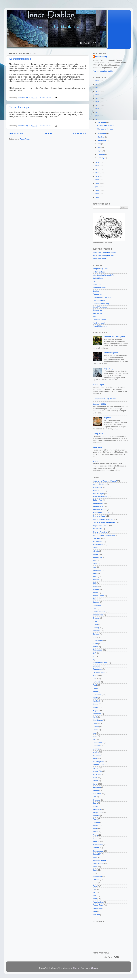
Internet (96, 727)
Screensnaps (98, 851)
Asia (94, 567)
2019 (97, 105)
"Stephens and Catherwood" (104, 535)
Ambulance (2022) (111, 353)
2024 (97, 88)
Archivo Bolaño (99, 272)
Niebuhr (96, 790)
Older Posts (80, 133)
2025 (97, 84)
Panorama (97, 809)
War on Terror (98, 905)
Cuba (95, 637)
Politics (95, 832)
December (102, 122)
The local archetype (19, 107)
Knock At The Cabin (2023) (114, 337)
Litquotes (96, 746)
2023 (97, 91)
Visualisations (98, 902)
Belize (95, 577)
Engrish (96, 291)
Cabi (94, 281)
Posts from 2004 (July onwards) (105, 252)
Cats (94, 608)
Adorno (95, 548)
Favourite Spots (99, 672)
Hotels (95, 717)
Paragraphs (97, 813)
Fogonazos (97, 294)
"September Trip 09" (101, 526)
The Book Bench (99, 320)
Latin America (98, 742)
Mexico (95, 768)
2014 (97, 162)
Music (95, 778)
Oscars (95, 806)
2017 (97, 112)
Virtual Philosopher (100, 326)
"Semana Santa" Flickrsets (103, 519)
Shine (95, 857)
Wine (95, 911)
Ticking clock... (98, 434)
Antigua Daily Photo (101, 269)
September (102, 140)
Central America (99, 612)
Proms (95, 835)
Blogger (94, 968)
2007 (97, 187)
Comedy (96, 628)
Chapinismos (98, 615)
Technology (97, 876)
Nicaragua (97, 787)
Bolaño (95, 593)
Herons (95, 704)
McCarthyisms (98, 762)
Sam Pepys (97, 313)
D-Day (95, 644)
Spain (95, 867)
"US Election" (98, 545)
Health (95, 698)
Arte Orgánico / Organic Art (103, 275)
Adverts (96, 551)
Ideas (95, 723)
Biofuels (96, 589)
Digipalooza (97, 650)
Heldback (96, 701)
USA (94, 896)
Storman (76, 968)
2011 (97, 173)
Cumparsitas (98, 640)
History (95, 707)
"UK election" (98, 542)
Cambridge (97, 605)
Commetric (97, 631)
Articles (95, 564)
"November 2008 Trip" (101, 513)
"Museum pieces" (99, 510)
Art (94, 561)
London (96, 752)
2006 (97, 190)
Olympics (96, 800)
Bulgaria (96, 602)
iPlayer (95, 730)
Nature (95, 781)
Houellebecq (98, 720)
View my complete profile (103, 71)
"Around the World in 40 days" (105, 481)
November (102, 133)
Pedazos (96, 816)
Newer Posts (16, 133)
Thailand (96, 880)
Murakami (96, 774)
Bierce (95, 586)
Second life (97, 854)
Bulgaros (107, 418)
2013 (97, 166)
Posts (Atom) (25, 139)
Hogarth (96, 711)
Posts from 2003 (99, 259)
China (95, 621)
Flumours (96, 682)
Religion (96, 841)
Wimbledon (97, 908)
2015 (97, 119)
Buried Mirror (98, 278)
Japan (95, 736)
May (99, 147)
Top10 (95, 883)
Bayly (95, 573)
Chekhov (96, 618)
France (95, 688)
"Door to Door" (98, 491)
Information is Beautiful (102, 297)
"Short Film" (97, 529)
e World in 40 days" (100, 663)
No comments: (46, 97)
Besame (96, 580)
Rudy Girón (97, 310)
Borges (95, 599)
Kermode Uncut (99, 301)
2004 (97, 197)
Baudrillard (97, 570)
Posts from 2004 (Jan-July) (103, 255)
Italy (94, 733)
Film (94, 679)
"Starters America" (100, 532)
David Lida (97, 285)
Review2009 (97, 845)
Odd (94, 797)
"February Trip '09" (100, 497)
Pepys (95, 819)
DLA (94, 653)
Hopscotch (97, 714)
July (99, 144)
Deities (95, 647)
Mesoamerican (98, 765)
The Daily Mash (99, 323)
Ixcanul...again (98, 385)
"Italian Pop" (97, 500)
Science (96, 848)
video (95, 899)
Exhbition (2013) (99, 404)
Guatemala (97, 695)
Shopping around (99, 860)
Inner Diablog (101, 57)
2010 (97, 176)
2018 (97, 109)
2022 (97, 95)
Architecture (97, 557)
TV (94, 889)
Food (95, 685)
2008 (97, 183)
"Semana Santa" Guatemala (104, 522)
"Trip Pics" (97, 538)
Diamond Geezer (99, 288)
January (101, 158)
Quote (95, 838)
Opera (95, 803)
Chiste (95, 624)
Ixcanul (95, 461)
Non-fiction (97, 794)
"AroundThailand (99, 484)
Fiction (95, 675)
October (101, 137)
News (95, 784)
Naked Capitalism (100, 307)
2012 (97, 169)
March (100, 151)
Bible (95, 583)
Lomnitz (96, 749)
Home (48, 133)
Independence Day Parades (105, 398)
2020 (97, 102)
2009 (97, 180)
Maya (95, 758)
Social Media (98, 864)
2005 (97, 194)
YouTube (96, 915)
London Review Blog (101, 304)
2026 (97, 81)
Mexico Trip (97, 771)
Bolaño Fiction (98, 596)
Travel (95, 886)
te (93, 873)
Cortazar (96, 634)
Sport (95, 870)
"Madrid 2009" (98, 503)
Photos (95, 825)
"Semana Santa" (99, 516)
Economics (97, 666)
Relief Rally (97, 447)
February (101, 154)
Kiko (94, 739)
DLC (94, 656)
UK (94, 892)
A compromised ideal (20, 59)
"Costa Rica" (98, 487)
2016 (97, 116)
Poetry (95, 829)
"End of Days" (98, 494)
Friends (96, 691)
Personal (96, 822)
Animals (96, 554)
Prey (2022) (108, 369)
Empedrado (97, 669)
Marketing (96, 755)
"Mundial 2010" (99, 506)
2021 (97, 98)
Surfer (95, 317)
